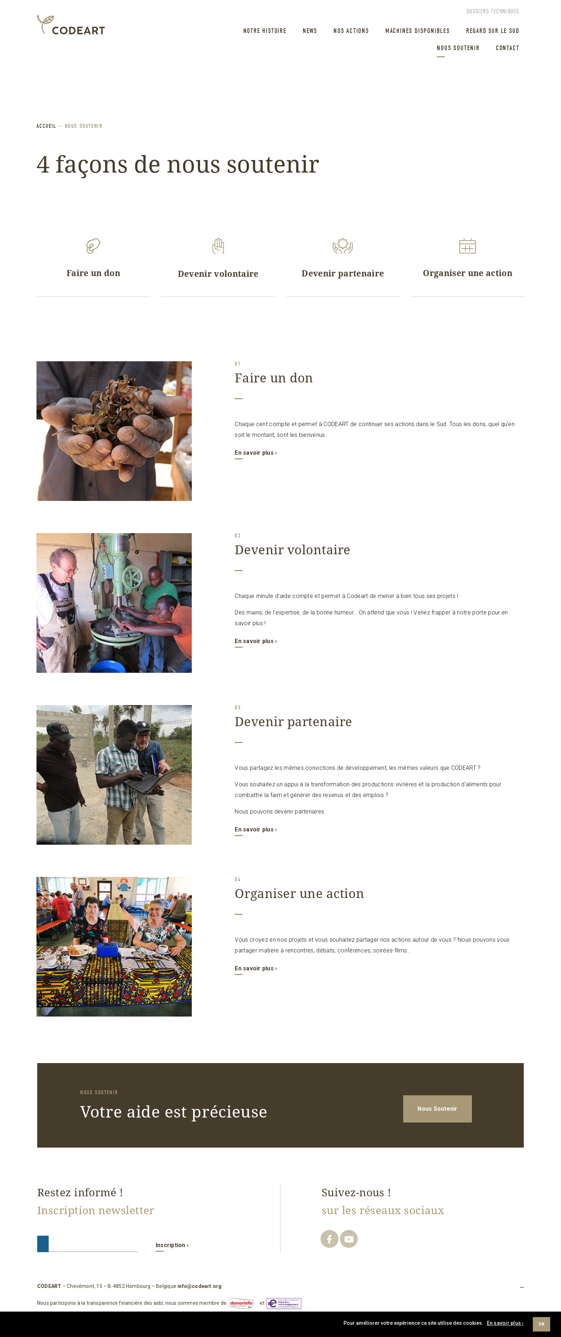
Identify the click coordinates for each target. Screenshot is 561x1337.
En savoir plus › (256, 452)
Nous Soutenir (458, 48)
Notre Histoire (265, 31)
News (310, 31)
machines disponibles (417, 31)
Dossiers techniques (493, 11)
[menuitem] (262, 31)
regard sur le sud (492, 31)
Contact (507, 48)
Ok (541, 1324)
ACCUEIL (46, 126)
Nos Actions (351, 31)
